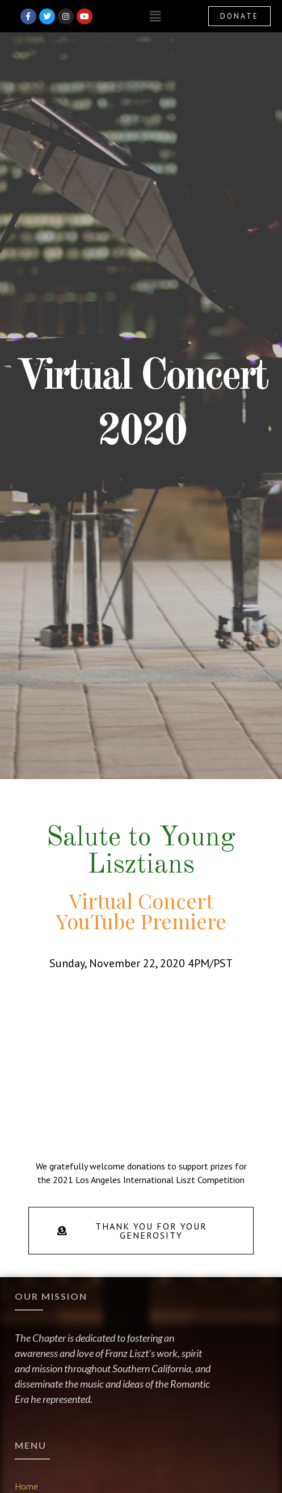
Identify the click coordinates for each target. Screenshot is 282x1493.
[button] (155, 16)
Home (26, 1486)
